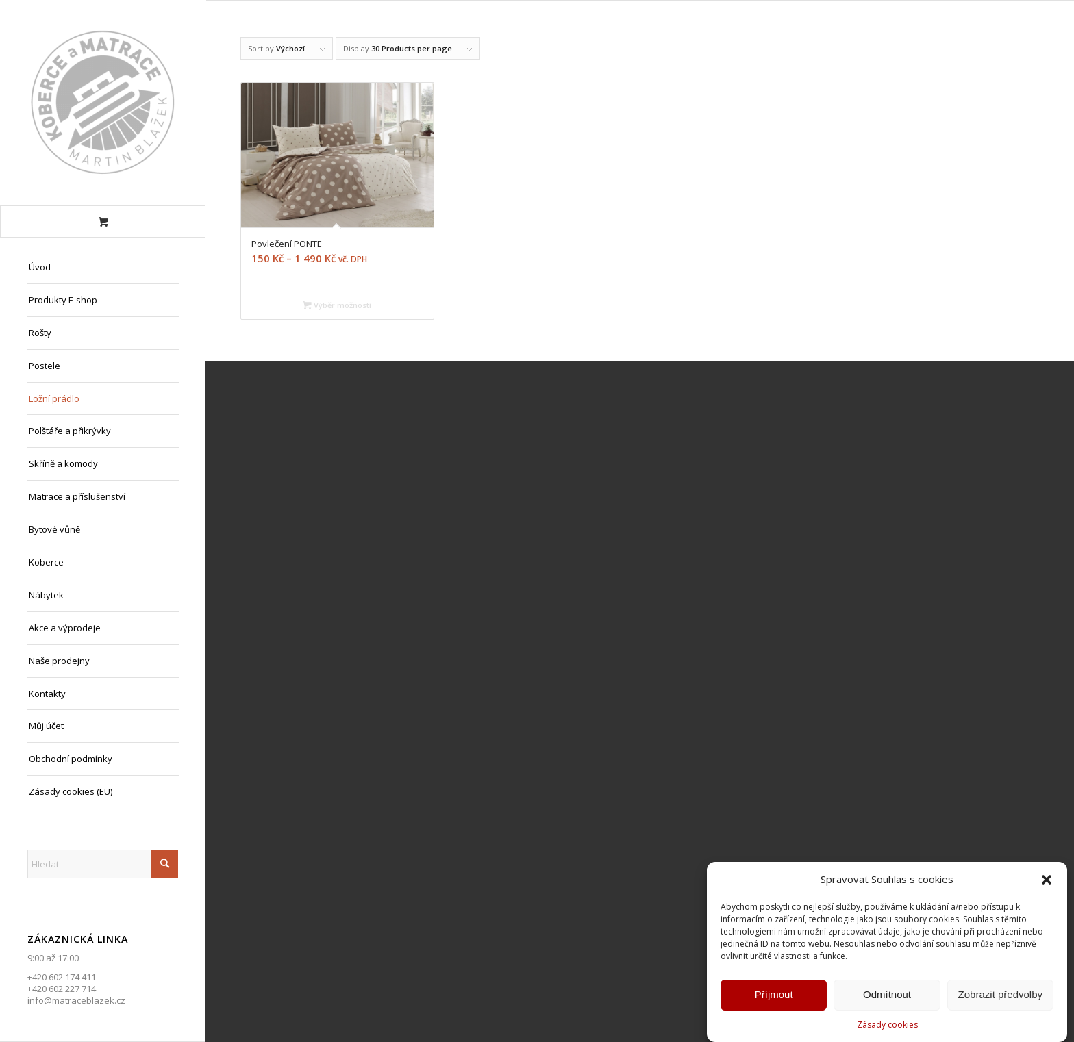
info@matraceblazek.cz (76, 1000)
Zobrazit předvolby (1000, 997)
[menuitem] (103, 267)
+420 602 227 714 (61, 988)
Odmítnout (887, 997)
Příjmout (774, 997)
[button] (1046, 882)
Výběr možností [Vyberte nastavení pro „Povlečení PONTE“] (337, 305)
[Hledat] (102, 864)
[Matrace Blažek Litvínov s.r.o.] (102, 102)
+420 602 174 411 (61, 977)
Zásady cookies (887, 1027)
